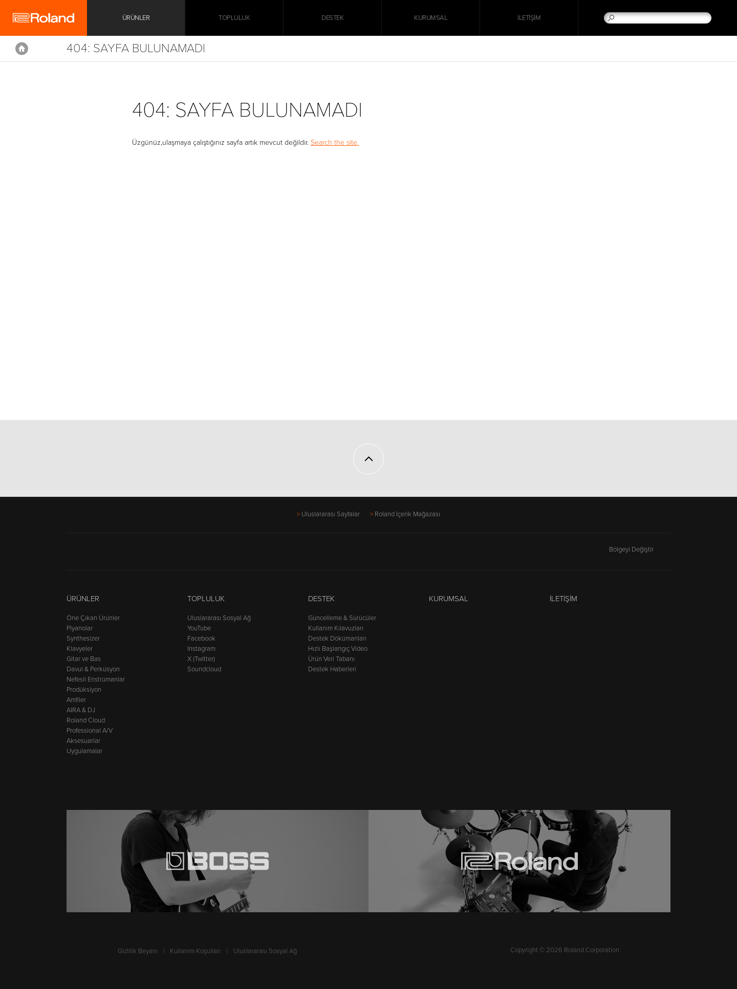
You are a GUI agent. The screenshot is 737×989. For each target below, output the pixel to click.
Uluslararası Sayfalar (330, 514)
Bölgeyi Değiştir (639, 549)
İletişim (528, 18)
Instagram (201, 649)
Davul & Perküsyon (93, 669)
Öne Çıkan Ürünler (93, 618)
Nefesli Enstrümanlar (96, 679)
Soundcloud (204, 669)
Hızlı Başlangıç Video (337, 649)
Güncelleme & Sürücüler (342, 618)
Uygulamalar (84, 751)
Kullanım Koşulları (195, 951)
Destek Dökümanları (337, 638)
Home (22, 48)
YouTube (199, 628)
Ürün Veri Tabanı (331, 659)
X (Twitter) (201, 659)
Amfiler (76, 700)
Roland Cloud (86, 720)
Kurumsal (430, 18)
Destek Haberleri (332, 669)
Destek (332, 18)
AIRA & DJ (81, 710)
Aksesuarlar (83, 741)
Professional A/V (90, 731)
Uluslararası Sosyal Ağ (219, 618)
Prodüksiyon (84, 690)
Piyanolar (80, 628)
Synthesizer (83, 638)
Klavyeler (80, 649)
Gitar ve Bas (84, 659)
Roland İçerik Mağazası (407, 514)
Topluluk (234, 18)
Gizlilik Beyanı (138, 951)
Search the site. (335, 142)
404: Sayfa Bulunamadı (136, 48)
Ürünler (83, 598)
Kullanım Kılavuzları (335, 628)
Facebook (201, 638)
